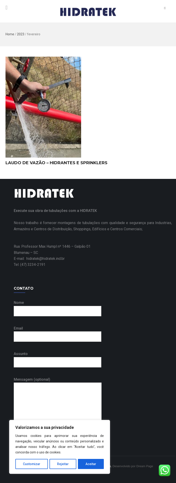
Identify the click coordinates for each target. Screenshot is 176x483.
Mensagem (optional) (58, 402)
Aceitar (91, 464)
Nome (57, 306)
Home (10, 34)
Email (57, 332)
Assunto (57, 358)
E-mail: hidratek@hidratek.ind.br (39, 258)
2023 (20, 34)
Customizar (32, 464)
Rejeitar (63, 464)
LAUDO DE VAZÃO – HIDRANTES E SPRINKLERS (56, 162)
